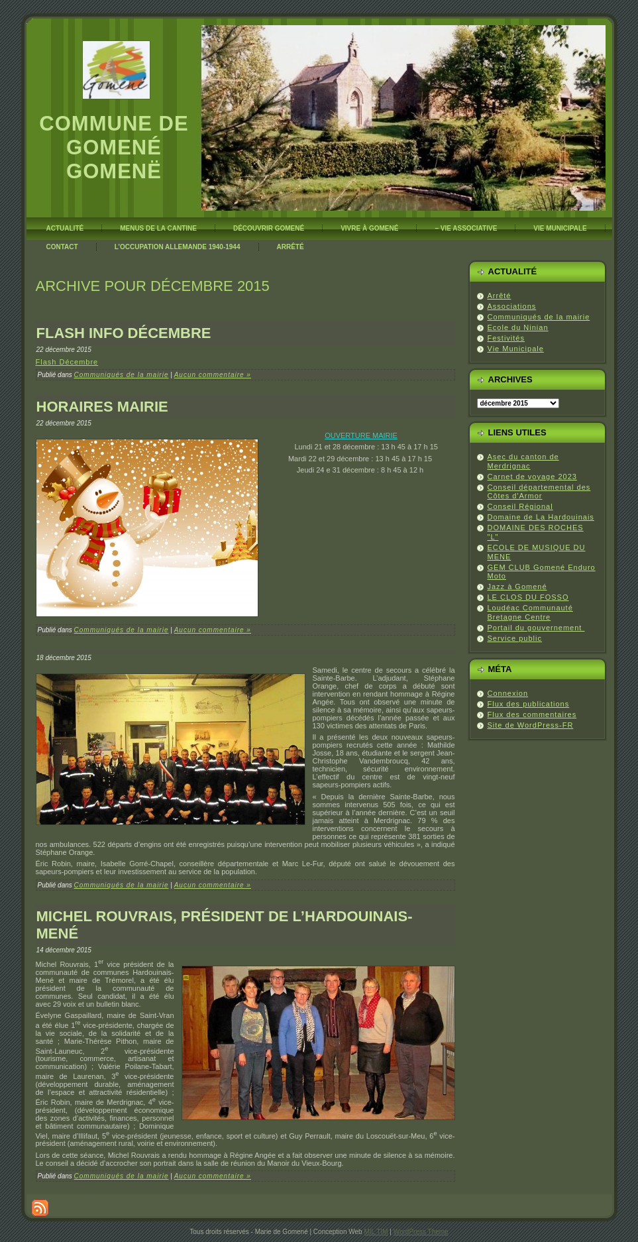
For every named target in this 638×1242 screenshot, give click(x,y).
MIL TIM (376, 1231)
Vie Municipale (516, 349)
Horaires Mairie (102, 406)
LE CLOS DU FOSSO (528, 597)
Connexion (508, 693)
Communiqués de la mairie (121, 374)
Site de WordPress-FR (531, 725)
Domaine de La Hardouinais (541, 517)
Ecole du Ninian (518, 327)
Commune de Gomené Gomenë (113, 147)
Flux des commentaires (532, 714)
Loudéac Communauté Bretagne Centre (530, 612)
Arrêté (499, 296)
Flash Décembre (67, 362)
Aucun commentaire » (212, 374)
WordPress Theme (421, 1231)
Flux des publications (529, 704)
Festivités (506, 338)
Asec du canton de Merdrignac (523, 461)
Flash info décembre (123, 333)
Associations (512, 306)
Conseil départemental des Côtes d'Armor (539, 491)
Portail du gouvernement (536, 628)
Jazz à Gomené (517, 587)
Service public (515, 638)
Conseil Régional (520, 506)
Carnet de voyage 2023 (532, 476)
